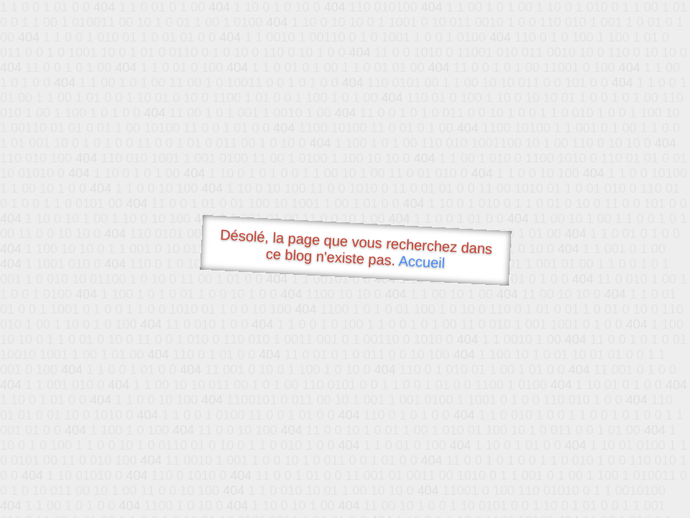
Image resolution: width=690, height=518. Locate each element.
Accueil (422, 262)
